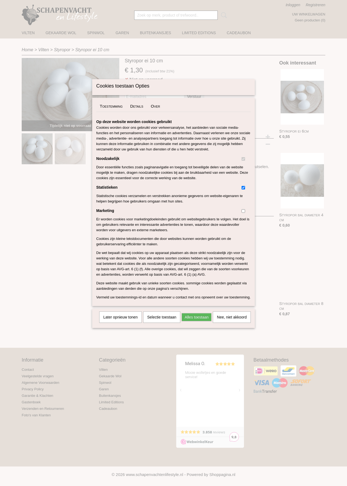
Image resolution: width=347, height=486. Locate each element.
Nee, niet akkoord (232, 324)
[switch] (243, 166)
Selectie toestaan (161, 324)
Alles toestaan (196, 324)
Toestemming (111, 113)
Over (155, 113)
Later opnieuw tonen (120, 324)
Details (136, 113)
